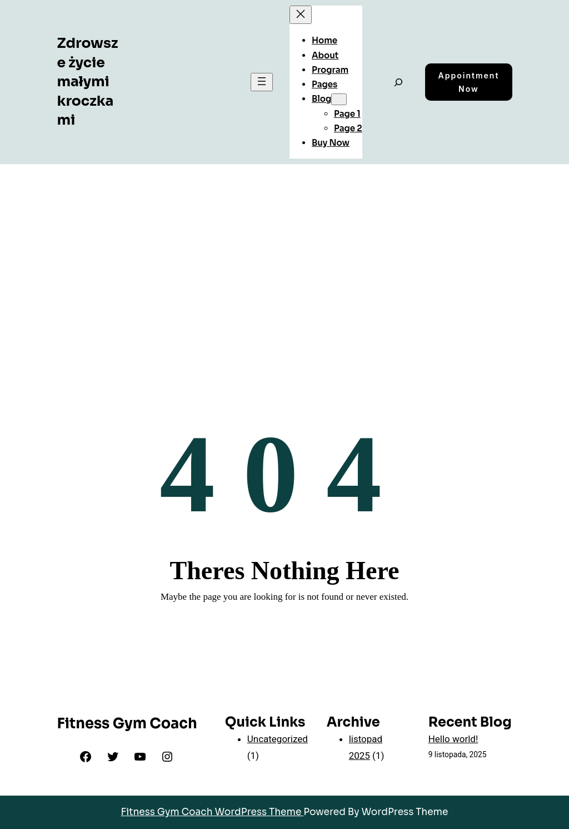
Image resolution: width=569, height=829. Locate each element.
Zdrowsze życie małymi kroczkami (87, 81)
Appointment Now (469, 82)
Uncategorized (277, 738)
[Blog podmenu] (339, 99)
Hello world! (453, 738)
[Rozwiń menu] (262, 82)
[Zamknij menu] (301, 15)
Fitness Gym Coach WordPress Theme (212, 812)
